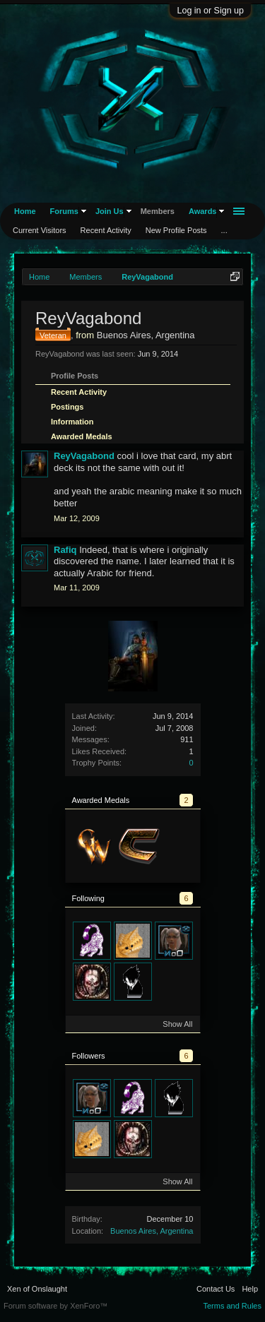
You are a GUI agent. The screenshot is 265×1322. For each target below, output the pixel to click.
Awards (203, 211)
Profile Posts (74, 375)
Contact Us (215, 1289)
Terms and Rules (232, 1306)
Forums (64, 211)
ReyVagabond (84, 456)
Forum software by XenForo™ (55, 1306)
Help (250, 1289)
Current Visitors (39, 230)
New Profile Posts (176, 230)
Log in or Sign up (210, 11)
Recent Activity (79, 392)
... (224, 230)
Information (72, 421)
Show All (177, 1024)
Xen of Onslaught (37, 1289)
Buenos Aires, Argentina (151, 1231)
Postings (67, 407)
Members (158, 211)
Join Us (109, 211)
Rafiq (65, 549)
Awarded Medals (81, 436)
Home (25, 211)
